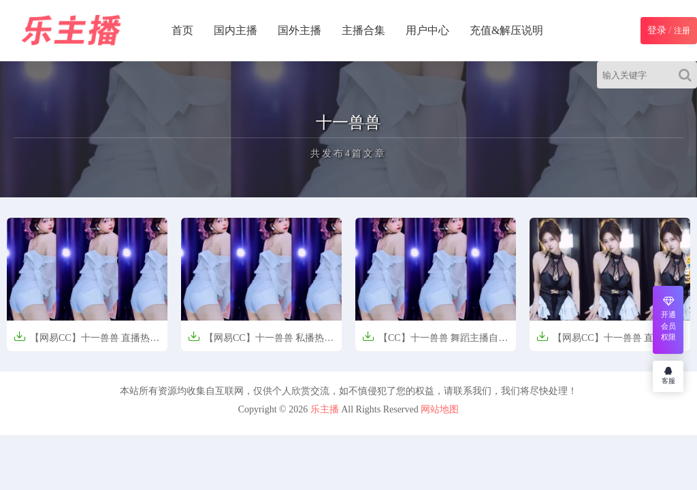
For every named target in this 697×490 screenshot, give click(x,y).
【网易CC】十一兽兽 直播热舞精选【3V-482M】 (86, 342)
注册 (682, 30)
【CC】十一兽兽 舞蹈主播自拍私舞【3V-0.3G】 (435, 342)
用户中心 (427, 30)
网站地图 (440, 409)
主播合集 (363, 30)
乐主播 (324, 409)
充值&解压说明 (506, 30)
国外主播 (299, 30)
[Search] (688, 74)
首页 (182, 30)
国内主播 (235, 30)
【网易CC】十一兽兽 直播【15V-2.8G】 (599, 342)
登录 (656, 30)
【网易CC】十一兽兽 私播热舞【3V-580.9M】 (261, 342)
